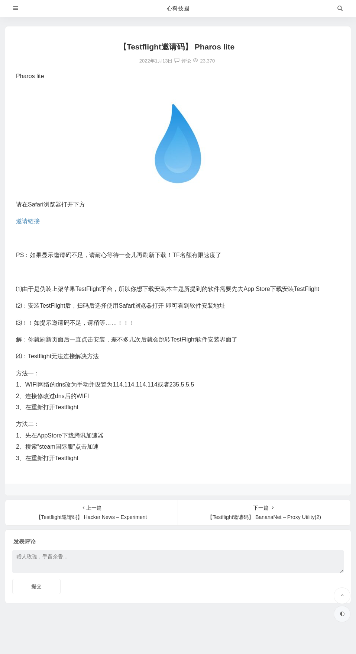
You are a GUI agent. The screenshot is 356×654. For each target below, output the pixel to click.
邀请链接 (28, 221)
